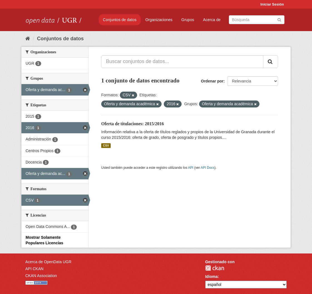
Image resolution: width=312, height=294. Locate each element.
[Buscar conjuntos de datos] (256, 19)
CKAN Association (41, 275)
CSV (106, 145)
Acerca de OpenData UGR (48, 262)
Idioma (211, 276)
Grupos (187, 19)
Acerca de (212, 19)
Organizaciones (158, 19)
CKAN (214, 268)
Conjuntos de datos (120, 19)
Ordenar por (212, 81)
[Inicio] (27, 38)
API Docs (208, 168)
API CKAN (34, 269)
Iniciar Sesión (272, 4)
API (190, 168)
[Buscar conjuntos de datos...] (182, 61)
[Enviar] (279, 19)
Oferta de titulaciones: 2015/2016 (132, 123)
